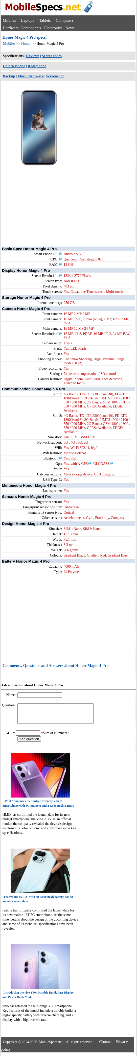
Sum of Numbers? (56, 737)
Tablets (45, 20)
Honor (26, 43)
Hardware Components (22, 28)
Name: (11, 695)
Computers (65, 20)
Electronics (53, 28)
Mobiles (9, 20)
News (70, 28)
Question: (9, 705)
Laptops (27, 20)
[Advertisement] (68, 201)
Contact (105, 1045)
